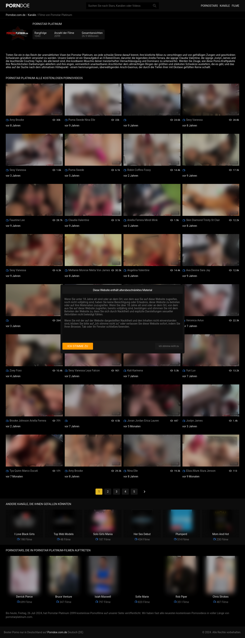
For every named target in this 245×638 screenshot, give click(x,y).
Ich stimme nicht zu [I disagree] (169, 346)
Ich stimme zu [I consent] (77, 346)
